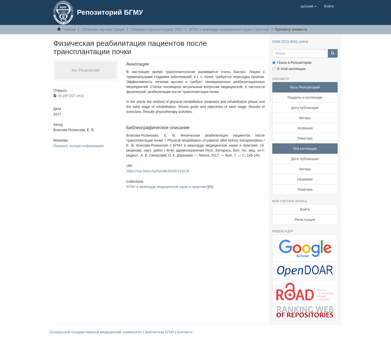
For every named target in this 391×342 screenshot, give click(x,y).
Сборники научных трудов (103, 29)
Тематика (304, 138)
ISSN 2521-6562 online (290, 42)
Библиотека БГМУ (160, 332)
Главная (69, 29)
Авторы (305, 118)
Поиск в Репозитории (291, 63)
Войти (305, 209)
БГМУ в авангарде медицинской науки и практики (229, 29)
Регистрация (305, 220)
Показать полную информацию (78, 146)
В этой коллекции (288, 69)
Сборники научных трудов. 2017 (157, 29)
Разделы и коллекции (305, 97)
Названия (305, 128)
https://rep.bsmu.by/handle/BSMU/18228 (157, 171)
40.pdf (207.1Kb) (68, 96)
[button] (308, 6)
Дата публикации (305, 108)
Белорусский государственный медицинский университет (96, 332)
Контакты (184, 332)
